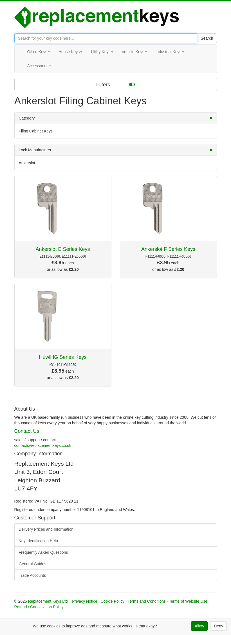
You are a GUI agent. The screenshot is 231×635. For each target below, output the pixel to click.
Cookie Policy (112, 601)
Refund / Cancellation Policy (39, 607)
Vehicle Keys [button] (134, 51)
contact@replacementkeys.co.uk (42, 445)
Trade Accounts (32, 575)
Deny (218, 626)
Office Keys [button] (38, 51)
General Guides (32, 564)
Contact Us (26, 431)
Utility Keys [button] (102, 51)
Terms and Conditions (147, 601)
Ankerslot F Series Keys (168, 249)
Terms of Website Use (188, 601)
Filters (115, 84)
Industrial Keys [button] (170, 51)
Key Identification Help (38, 541)
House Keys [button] (70, 51)
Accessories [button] (39, 66)
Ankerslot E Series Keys (62, 249)
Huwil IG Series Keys (62, 357)
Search (207, 38)
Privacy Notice (84, 601)
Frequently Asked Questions (43, 552)
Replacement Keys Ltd (48, 601)
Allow (199, 626)
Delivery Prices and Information (46, 529)
